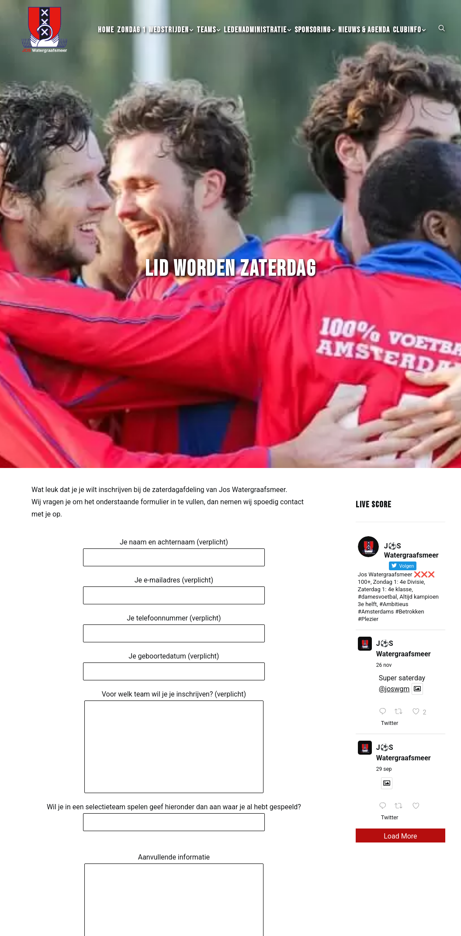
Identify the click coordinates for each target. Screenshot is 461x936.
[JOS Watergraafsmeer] (43, 35)
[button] (441, 33)
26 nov (384, 599)
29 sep (384, 703)
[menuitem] (106, 35)
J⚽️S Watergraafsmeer (403, 582)
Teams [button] (209, 35)
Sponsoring (315, 35)
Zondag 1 (131, 35)
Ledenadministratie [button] (257, 35)
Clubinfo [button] (409, 35)
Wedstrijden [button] (171, 35)
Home (106, 35)
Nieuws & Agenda (364, 35)
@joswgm (394, 623)
